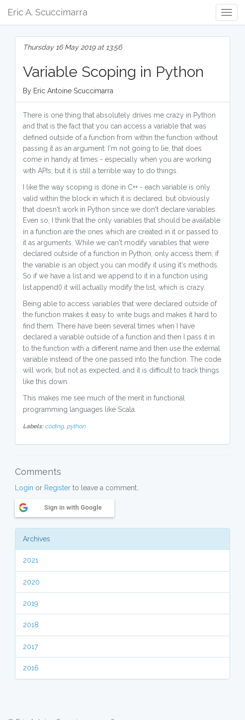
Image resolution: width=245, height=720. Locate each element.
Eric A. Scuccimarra (47, 12)
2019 (30, 603)
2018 (31, 625)
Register (57, 488)
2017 (30, 647)
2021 (30, 560)
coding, (56, 426)
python (76, 426)
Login (24, 488)
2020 (31, 582)
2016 (31, 668)
